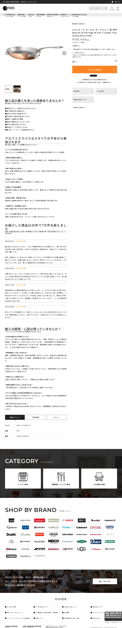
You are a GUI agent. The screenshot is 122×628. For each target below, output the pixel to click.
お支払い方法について (70, 607)
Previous (7, 53)
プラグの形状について (42, 607)
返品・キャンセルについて (14, 612)
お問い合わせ (96, 618)
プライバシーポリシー (99, 612)
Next (64, 53)
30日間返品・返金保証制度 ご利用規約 (47, 612)
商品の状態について (80, 100)
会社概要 (66, 612)
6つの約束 (100, 91)
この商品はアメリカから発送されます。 (95, 79)
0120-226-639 (12, 2)
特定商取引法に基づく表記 (71, 618)
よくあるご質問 (11, 607)
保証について (39, 618)
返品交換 (77, 91)
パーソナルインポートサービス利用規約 (18, 618)
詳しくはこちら (105, 581)
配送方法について (98, 607)
